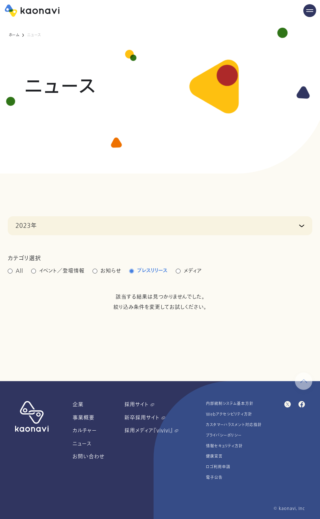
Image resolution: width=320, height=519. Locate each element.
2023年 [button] (26, 225)
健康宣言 (214, 456)
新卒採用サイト (144, 418)
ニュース (82, 444)
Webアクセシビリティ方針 (229, 414)
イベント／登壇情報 (61, 270)
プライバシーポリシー (224, 435)
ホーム (14, 35)
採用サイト (139, 404)
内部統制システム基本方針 (229, 404)
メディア (193, 270)
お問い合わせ (88, 457)
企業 (78, 404)
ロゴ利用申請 (218, 467)
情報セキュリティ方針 (224, 446)
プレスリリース (152, 270)
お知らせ (111, 270)
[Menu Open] (309, 10)
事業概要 (83, 418)
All (19, 270)
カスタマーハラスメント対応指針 (234, 425)
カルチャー (85, 430)
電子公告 (214, 477)
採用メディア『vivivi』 (151, 430)
